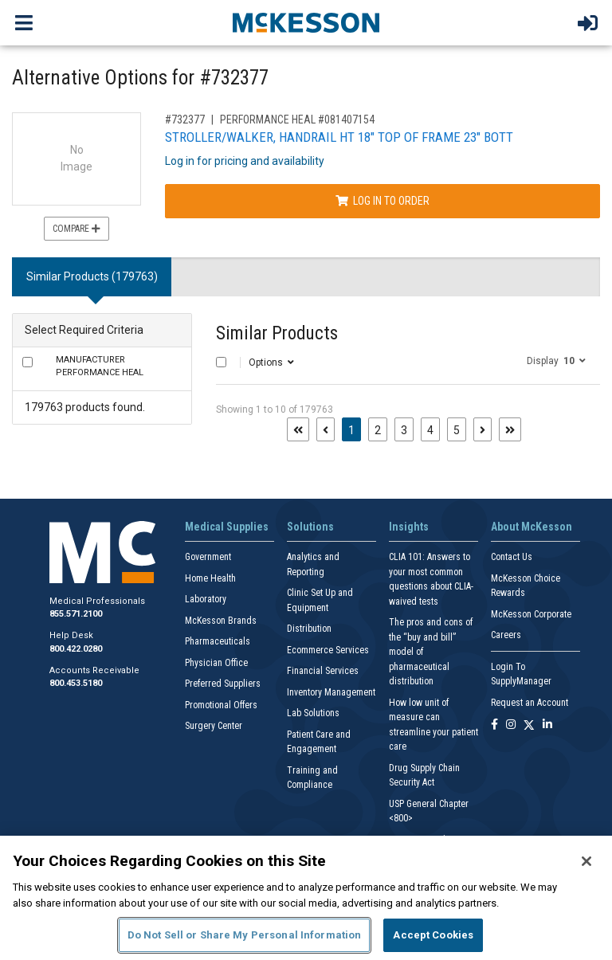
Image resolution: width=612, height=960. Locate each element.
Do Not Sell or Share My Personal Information (245, 935)
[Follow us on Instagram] (511, 725)
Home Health (210, 578)
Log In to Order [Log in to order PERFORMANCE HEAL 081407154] (382, 200)
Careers (506, 635)
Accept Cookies (433, 935)
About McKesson (531, 526)
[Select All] (221, 362)
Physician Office (216, 662)
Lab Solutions (313, 713)
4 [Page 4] (430, 430)
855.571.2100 (75, 614)
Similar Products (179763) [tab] (92, 276)
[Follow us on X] (529, 725)
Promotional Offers (221, 705)
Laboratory (205, 599)
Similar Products (277, 333)
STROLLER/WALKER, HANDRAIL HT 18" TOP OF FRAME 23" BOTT (339, 137)
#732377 (185, 119)
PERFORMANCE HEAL (99, 366)
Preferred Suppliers (223, 683)
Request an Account (529, 702)
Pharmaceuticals (217, 641)
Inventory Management (331, 692)
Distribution (309, 628)
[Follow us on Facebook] (494, 725)
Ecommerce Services (328, 650)
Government (208, 556)
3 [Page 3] (404, 430)
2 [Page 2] (378, 430)
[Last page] (510, 429)
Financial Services (323, 670)
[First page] (298, 429)
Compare (76, 228)
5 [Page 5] (456, 430)
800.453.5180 (75, 683)
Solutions (310, 526)
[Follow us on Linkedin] (547, 725)
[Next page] (482, 429)
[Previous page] (325, 429)
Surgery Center (213, 725)
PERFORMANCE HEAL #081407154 (297, 119)
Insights (409, 526)
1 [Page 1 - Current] (354, 429)
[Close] (586, 861)
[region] (306, 898)
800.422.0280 (75, 649)
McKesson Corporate (531, 614)
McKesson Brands (221, 620)
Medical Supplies (227, 526)
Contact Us (511, 556)
